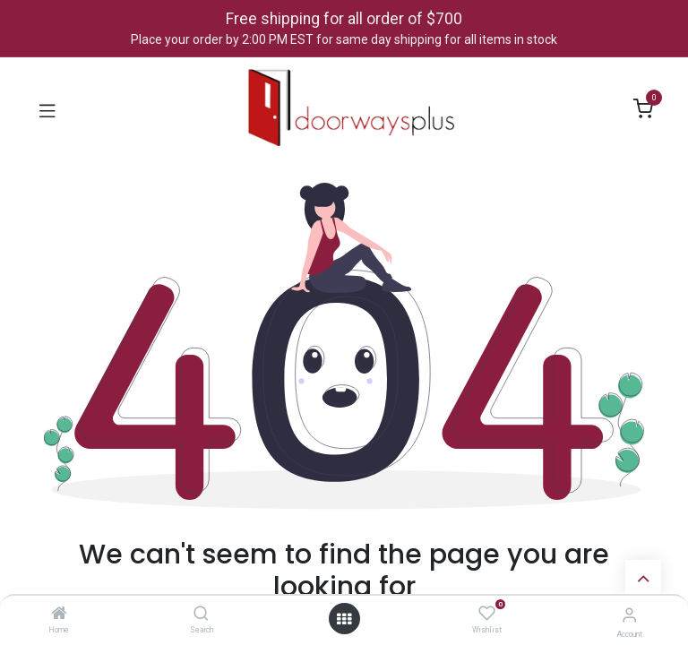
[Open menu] (344, 619)
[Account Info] (629, 615)
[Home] (59, 614)
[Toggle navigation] (47, 109)
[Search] (201, 614)
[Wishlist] (487, 613)
